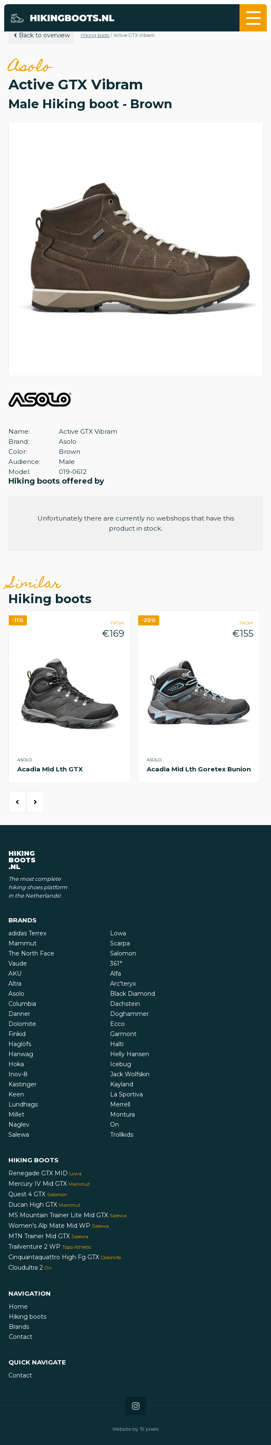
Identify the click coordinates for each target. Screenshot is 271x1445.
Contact (20, 1337)
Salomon (123, 953)
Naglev (18, 1124)
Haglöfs (19, 1044)
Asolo (16, 993)
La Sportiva (126, 1094)
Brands (19, 1326)
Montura (122, 1114)
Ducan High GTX (44, 1204)
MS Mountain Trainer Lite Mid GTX (67, 1215)
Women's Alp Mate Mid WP (58, 1225)
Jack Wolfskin (130, 1074)
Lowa (118, 933)
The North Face (31, 953)
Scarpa (120, 943)
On (114, 1124)
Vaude (17, 963)
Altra (14, 983)
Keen (16, 1094)
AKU (14, 973)
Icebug (120, 1064)
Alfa (115, 973)
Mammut (22, 943)
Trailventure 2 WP (50, 1246)
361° (116, 963)
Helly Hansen (129, 1054)
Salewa (18, 1134)
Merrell (120, 1104)
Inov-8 (18, 1074)
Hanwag (20, 1054)
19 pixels (149, 1429)
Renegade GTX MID (45, 1173)
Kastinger (22, 1084)
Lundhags (23, 1104)
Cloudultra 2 (30, 1267)
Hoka (16, 1064)
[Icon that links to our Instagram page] (136, 1406)
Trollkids (121, 1134)
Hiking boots (95, 35)
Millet (16, 1114)
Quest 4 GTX (37, 1194)
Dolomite (22, 1024)
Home (18, 1306)
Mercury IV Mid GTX (49, 1183)
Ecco (117, 1024)
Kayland (121, 1084)
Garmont (123, 1034)
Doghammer (129, 1014)
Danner (19, 1014)
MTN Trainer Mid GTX (48, 1236)
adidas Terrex (27, 933)
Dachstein (125, 1004)
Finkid (17, 1034)
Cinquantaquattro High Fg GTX (64, 1257)
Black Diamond (132, 993)
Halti (117, 1044)
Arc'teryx (123, 983)
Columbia (22, 1004)
